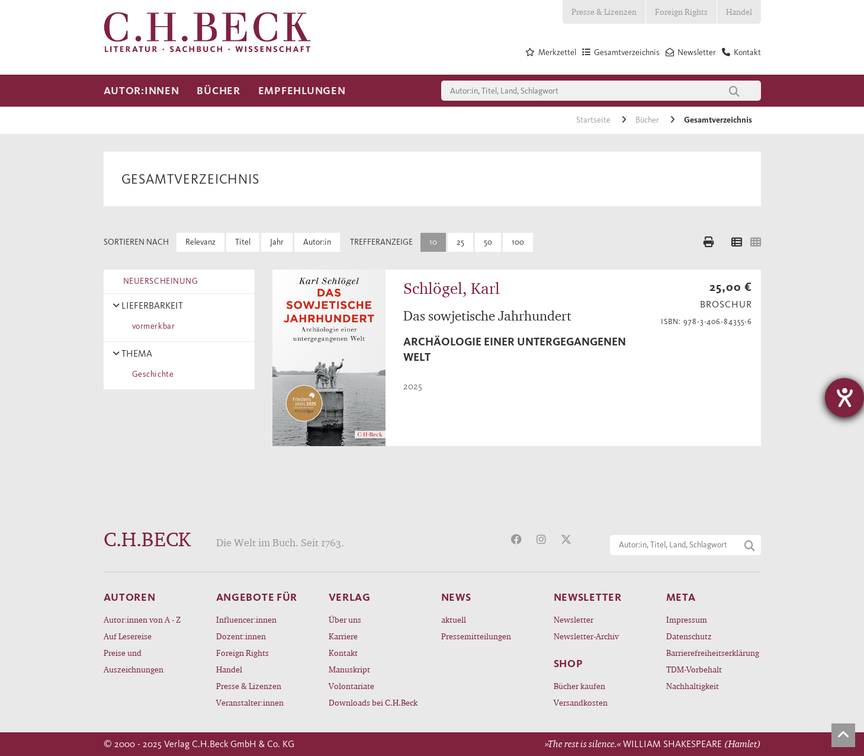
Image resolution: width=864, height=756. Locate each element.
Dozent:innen (241, 636)
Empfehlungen (302, 90)
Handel (739, 12)
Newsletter (573, 619)
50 (488, 242)
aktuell (453, 619)
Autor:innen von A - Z (142, 619)
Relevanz (200, 242)
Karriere (343, 636)
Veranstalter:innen (250, 702)
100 (518, 242)
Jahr (277, 242)
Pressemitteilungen (476, 636)
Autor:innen (141, 90)
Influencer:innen (246, 619)
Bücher (218, 90)
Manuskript (349, 669)
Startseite (594, 120)
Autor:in (317, 242)
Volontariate (351, 686)
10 (433, 242)
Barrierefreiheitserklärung (712, 653)
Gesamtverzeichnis (718, 120)
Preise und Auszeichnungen (133, 661)
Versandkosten (581, 702)
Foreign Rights (681, 12)
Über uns (345, 619)
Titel (242, 242)
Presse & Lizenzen (604, 12)
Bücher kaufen (579, 686)
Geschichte (151, 374)
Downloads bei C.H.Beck (373, 702)
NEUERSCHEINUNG (158, 281)
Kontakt (343, 653)
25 (460, 242)
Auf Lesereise (128, 636)
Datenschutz (689, 636)
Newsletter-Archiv (586, 636)
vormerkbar (151, 326)
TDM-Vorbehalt (694, 669)
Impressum (686, 619)
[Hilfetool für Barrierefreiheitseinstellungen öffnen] (844, 397)
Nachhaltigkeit (692, 686)
